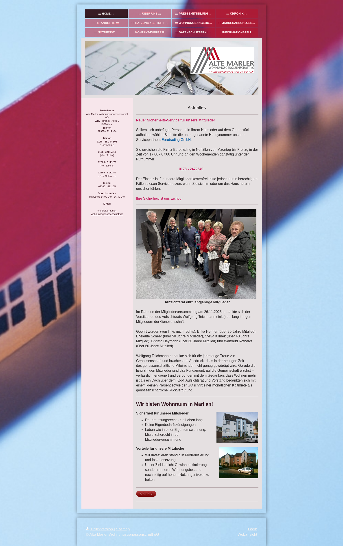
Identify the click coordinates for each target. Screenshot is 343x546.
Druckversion (100, 529)
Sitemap (123, 529)
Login (252, 529)
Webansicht (247, 534)
